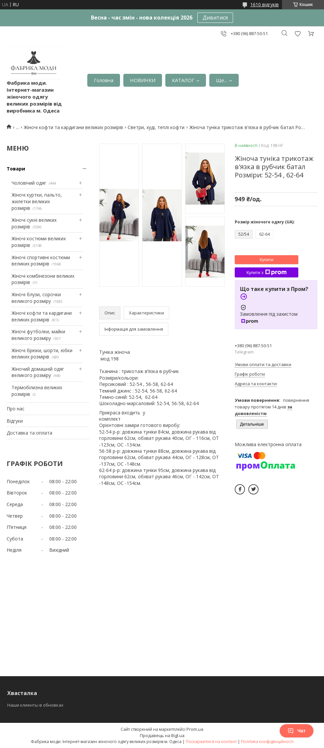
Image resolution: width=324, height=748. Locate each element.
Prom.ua (194, 729)
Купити (266, 259)
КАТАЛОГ (183, 80)
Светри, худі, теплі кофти (156, 127)
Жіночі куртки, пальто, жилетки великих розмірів (37, 201)
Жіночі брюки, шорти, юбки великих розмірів (42, 353)
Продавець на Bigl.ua (162, 735)
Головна (103, 80)
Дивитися (215, 17)
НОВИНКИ (142, 80)
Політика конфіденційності (267, 741)
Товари (16, 168)
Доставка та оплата (29, 433)
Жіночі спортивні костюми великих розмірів (41, 260)
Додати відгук (297, 33)
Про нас (15, 408)
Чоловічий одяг (29, 183)
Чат (296, 731)
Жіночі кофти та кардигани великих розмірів (73, 127)
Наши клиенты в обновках (35, 705)
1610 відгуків (264, 4)
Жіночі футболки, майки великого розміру (38, 334)
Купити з (266, 272)
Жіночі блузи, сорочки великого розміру (36, 297)
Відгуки (15, 421)
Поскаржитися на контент (211, 741)
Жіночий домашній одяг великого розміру (38, 372)
